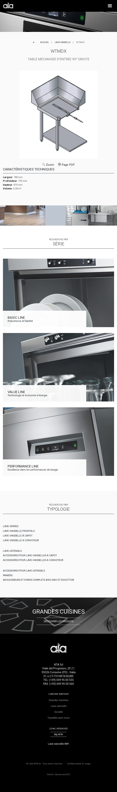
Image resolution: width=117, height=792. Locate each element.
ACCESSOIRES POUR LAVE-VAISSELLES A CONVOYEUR (33, 560)
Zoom (48, 164)
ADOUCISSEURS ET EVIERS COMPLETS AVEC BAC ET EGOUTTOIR (38, 579)
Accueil (44, 42)
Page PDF (66, 164)
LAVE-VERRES (10, 526)
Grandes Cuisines (58, 700)
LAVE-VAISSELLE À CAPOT (17, 535)
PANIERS (8, 575)
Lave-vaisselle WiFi (58, 743)
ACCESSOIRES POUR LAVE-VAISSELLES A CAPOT (30, 555)
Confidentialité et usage (79, 763)
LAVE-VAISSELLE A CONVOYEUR (21, 540)
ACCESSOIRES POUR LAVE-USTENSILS (24, 570)
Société (58, 711)
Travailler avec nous (59, 717)
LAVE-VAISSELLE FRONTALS (19, 530)
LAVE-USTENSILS (12, 550)
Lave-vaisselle (62, 42)
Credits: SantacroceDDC (58, 774)
